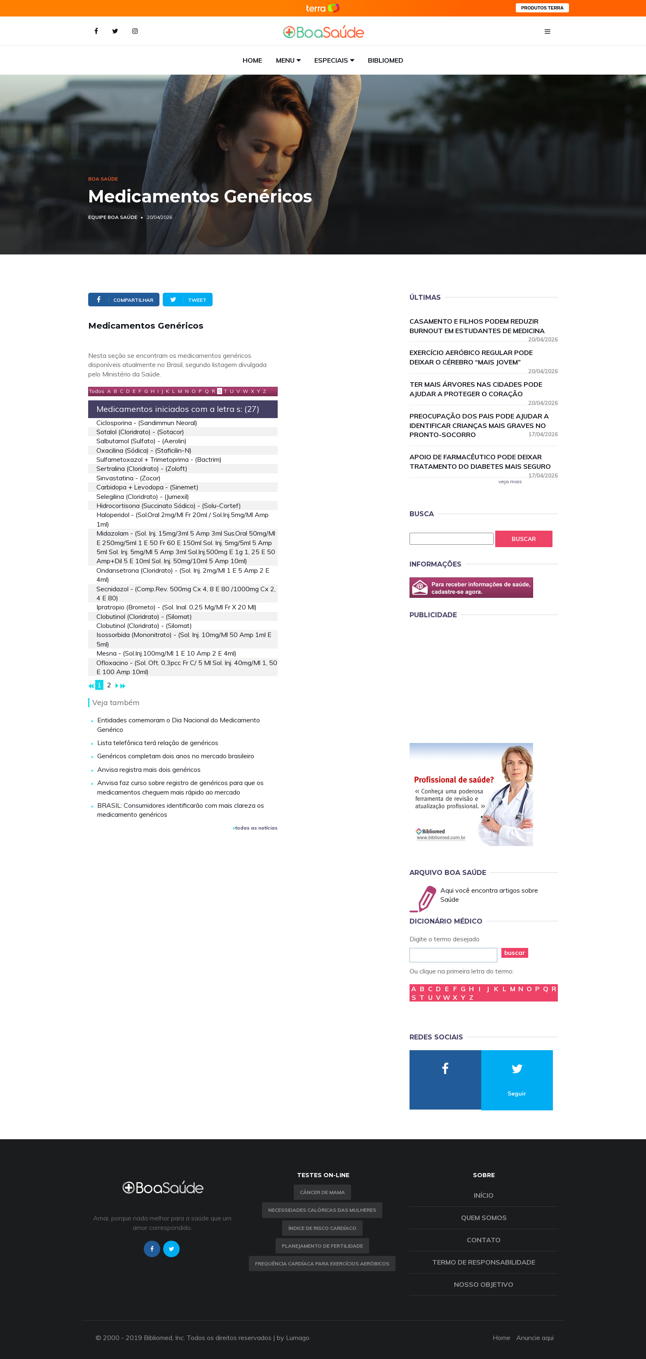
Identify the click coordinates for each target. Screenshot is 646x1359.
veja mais (510, 481)
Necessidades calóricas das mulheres (322, 1210)
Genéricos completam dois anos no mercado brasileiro (175, 756)
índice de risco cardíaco (322, 1228)
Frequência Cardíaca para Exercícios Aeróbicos (322, 1263)
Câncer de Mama (322, 1192)
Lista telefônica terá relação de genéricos (157, 742)
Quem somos (484, 1217)
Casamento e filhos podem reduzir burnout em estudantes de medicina (484, 326)
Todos (96, 391)
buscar (514, 953)
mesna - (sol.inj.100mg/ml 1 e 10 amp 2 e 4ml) (166, 653)
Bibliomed (385, 60)
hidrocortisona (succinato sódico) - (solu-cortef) (168, 505)
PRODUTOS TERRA (542, 7)
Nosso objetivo (483, 1284)
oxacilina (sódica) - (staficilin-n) (144, 450)
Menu (285, 60)
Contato (484, 1240)
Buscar (524, 539)
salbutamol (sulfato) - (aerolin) (141, 441)
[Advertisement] (471, 679)
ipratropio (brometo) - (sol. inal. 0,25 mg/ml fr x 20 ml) (176, 607)
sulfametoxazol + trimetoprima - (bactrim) (159, 459)
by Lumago (293, 1337)
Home (252, 60)
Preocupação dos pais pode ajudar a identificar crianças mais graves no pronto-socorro (484, 425)
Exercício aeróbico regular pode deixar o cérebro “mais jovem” (484, 357)
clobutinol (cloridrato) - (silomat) (144, 616)
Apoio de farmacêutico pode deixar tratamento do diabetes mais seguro (484, 462)
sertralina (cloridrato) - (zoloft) (141, 468)
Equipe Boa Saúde (112, 217)
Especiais (331, 60)
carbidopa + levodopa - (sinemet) (147, 487)
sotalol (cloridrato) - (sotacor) (140, 432)
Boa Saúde (103, 179)
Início (484, 1195)
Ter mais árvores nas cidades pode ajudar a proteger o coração (484, 389)
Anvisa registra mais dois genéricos (149, 769)
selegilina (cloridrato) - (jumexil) (142, 496)
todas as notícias (255, 828)
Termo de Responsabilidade (483, 1262)
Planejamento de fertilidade (322, 1246)
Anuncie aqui (535, 1337)
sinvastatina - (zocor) (128, 478)
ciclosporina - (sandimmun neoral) (146, 423)
